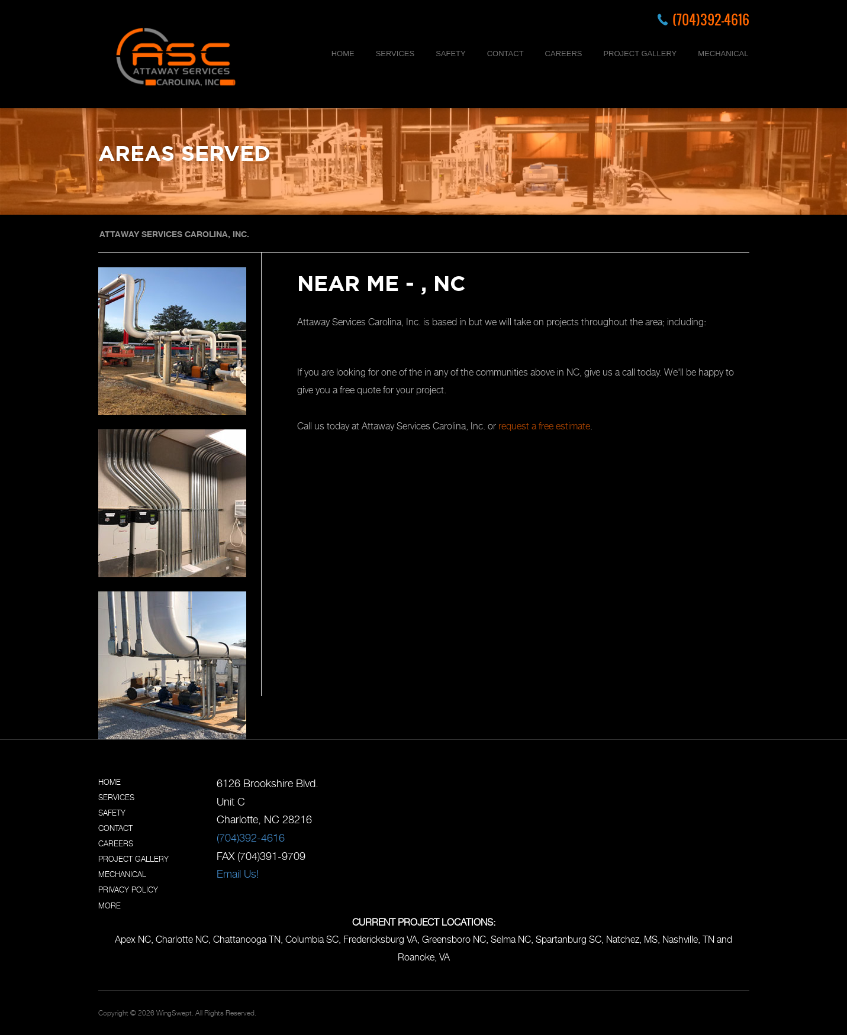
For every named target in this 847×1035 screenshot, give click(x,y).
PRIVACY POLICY (128, 889)
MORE (109, 905)
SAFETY (451, 53)
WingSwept (174, 1012)
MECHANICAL (723, 53)
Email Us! (238, 874)
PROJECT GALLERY (640, 53)
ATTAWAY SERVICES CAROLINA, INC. (174, 234)
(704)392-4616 (710, 19)
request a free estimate (544, 426)
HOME (343, 53)
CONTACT (505, 53)
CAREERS (563, 53)
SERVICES (395, 53)
